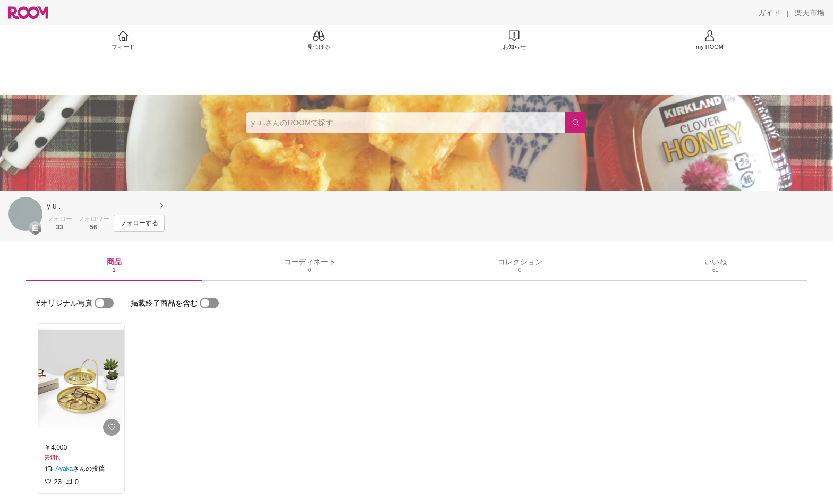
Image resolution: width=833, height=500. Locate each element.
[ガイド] (769, 13)
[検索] (575, 122)
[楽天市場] (809, 13)
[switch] (104, 303)
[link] (81, 382)
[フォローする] (139, 223)
